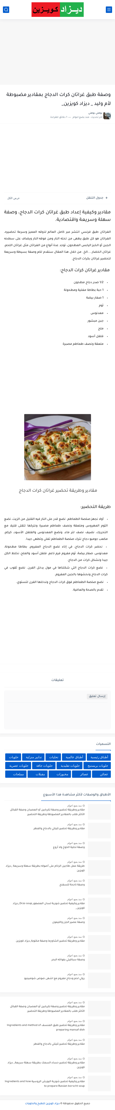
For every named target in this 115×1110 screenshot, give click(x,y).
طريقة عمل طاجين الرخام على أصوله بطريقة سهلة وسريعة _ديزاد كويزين (45, 868)
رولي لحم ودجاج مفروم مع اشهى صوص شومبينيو (54, 978)
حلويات (13, 757)
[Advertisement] (57, 52)
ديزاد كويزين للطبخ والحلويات (42, 1103)
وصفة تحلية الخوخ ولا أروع (69, 847)
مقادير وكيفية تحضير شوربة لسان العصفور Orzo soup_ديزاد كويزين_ (49, 906)
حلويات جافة (44, 765)
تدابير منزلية (34, 757)
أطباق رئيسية (99, 757)
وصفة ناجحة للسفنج (72, 885)
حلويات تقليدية (70, 765)
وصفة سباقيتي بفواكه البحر (68, 959)
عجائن (104, 774)
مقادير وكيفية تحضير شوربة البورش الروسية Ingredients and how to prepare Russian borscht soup (45, 1084)
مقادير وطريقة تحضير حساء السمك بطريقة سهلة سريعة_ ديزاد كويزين (46, 1065)
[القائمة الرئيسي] (109, 9)
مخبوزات (62, 774)
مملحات (18, 774)
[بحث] (6, 9)
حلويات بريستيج (98, 765)
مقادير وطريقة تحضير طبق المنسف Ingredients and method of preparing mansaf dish (46, 1028)
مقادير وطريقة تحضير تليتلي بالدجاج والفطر (59, 828)
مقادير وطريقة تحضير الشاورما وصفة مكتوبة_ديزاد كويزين (50, 941)
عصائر (84, 774)
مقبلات (40, 774)
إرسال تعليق (97, 696)
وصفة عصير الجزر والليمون (68, 922)
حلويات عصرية (18, 765)
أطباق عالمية (74, 757)
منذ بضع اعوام (74, 805)
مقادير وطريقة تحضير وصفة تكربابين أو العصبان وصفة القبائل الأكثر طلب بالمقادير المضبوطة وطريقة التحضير (47, 812)
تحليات (53, 757)
